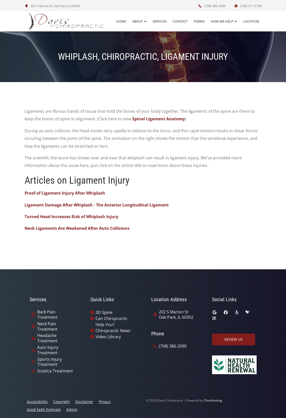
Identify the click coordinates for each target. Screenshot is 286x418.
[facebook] (225, 312)
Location (251, 21)
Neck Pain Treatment (47, 326)
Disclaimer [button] (84, 401)
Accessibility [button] (37, 401)
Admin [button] (72, 409)
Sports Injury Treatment (49, 362)
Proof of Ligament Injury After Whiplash (65, 193)
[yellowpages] (214, 318)
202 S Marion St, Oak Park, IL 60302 (52, 6)
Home (121, 21)
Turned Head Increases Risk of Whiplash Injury (71, 216)
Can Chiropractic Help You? (111, 321)
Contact (180, 21)
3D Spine (104, 312)
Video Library (108, 336)
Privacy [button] (105, 401)
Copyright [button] (61, 401)
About (137, 21)
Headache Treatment (47, 338)
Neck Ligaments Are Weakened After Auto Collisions (77, 228)
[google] (214, 312)
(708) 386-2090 (212, 6)
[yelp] (236, 312)
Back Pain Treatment (47, 314)
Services (159, 21)
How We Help (222, 21)
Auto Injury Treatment (47, 350)
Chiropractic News (113, 330)
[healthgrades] (247, 312)
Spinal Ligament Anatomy (158, 119)
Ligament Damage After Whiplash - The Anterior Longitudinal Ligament (97, 205)
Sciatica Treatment (55, 371)
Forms (199, 21)
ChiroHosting (213, 400)
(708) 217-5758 (248, 6)
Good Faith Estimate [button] (44, 409)
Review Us (233, 339)
